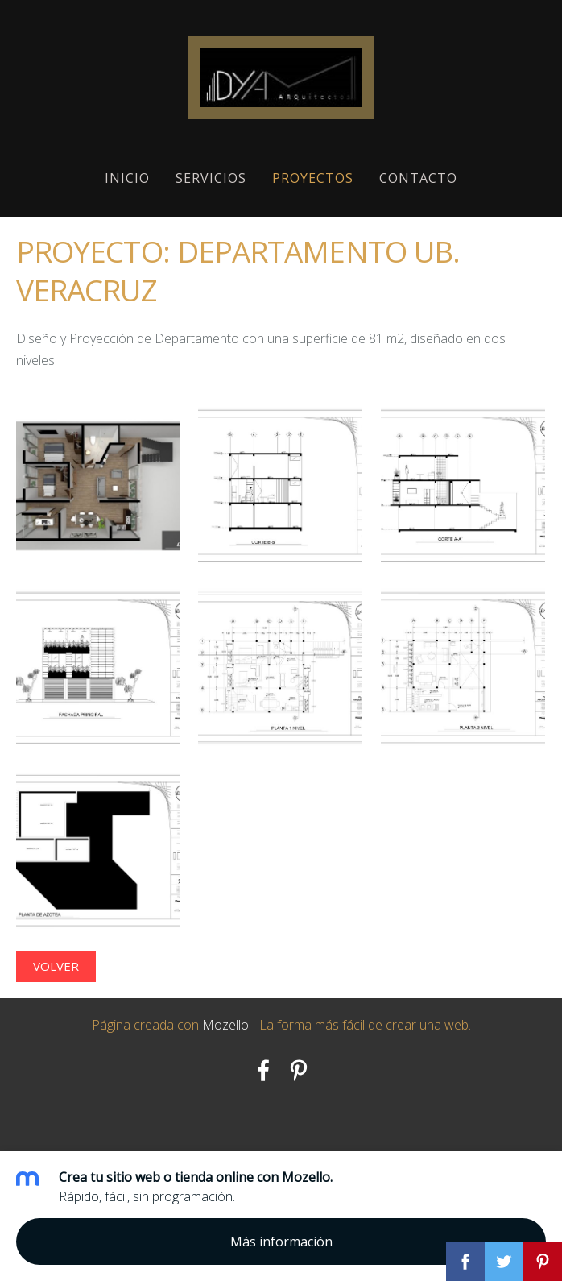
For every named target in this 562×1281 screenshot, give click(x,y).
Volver (56, 966)
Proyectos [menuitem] (312, 178)
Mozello (225, 1025)
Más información (281, 1241)
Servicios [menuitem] (211, 178)
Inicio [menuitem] (127, 178)
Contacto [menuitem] (418, 178)
